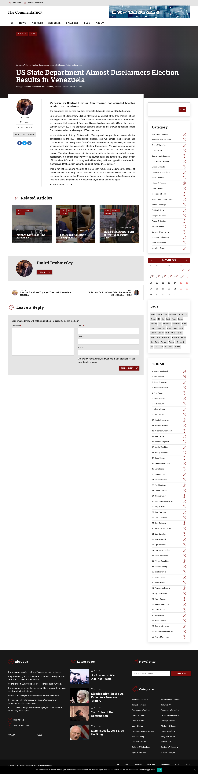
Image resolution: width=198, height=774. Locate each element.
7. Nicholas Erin (169, 404)
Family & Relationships (169, 172)
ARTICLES (37, 23)
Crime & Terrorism (169, 145)
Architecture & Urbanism (169, 140)
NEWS (22, 23)
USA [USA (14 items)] (156, 347)
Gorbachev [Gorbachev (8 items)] (166, 324)
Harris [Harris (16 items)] (184, 324)
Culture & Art (169, 150)
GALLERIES (72, 23)
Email (80, 337)
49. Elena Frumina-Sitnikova (169, 631)
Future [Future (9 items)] (180, 319)
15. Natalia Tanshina (169, 447)
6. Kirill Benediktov (169, 398)
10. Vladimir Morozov (169, 420)
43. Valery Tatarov (169, 599)
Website (81, 348)
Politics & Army (169, 210)
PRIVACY (11, 735)
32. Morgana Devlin (169, 539)
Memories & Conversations (169, 199)
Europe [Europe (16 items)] (153, 319)
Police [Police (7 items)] (153, 338)
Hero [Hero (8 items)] (152, 328)
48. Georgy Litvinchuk (169, 626)
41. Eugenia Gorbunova (169, 588)
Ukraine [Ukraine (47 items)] (182, 342)
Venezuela (31, 134)
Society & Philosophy (169, 237)
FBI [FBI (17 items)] (158, 319)
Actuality (22, 34)
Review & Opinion (169, 221)
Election (16, 134)
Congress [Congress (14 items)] (172, 314)
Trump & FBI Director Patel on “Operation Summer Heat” (119, 234)
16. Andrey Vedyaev (169, 452)
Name (81, 326)
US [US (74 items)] (152, 347)
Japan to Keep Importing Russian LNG (30, 236)
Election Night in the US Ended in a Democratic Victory (107, 697)
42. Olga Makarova (169, 593)
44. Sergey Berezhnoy (169, 604)
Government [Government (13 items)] (176, 324)
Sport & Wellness (169, 243)
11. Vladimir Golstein (169, 425)
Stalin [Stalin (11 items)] (157, 342)
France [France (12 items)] (174, 319)
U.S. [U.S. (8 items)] (177, 342)
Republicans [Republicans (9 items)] (166, 338)
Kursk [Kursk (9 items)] (181, 328)
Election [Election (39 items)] (180, 314)
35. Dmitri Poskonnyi (169, 555)
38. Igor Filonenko (169, 572)
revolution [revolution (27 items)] (175, 338)
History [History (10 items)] (158, 328)
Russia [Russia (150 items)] (183, 338)
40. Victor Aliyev (169, 583)
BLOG (87, 23)
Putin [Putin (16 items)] (158, 338)
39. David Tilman (169, 577)
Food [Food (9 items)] (168, 319)
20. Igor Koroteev (169, 474)
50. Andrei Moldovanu (169, 637)
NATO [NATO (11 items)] (173, 333)
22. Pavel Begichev (169, 485)
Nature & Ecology (169, 205)
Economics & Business (169, 156)
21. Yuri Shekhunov (169, 480)
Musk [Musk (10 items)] (167, 333)
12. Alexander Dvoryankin (169, 431)
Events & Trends (169, 167)
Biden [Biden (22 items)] (153, 314)
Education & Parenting (169, 161)
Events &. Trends (138, 716)
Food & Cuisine (169, 177)
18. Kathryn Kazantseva (169, 463)
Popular (21, 214)
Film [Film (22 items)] (163, 319)
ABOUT (100, 23)
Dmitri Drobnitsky (24, 108)
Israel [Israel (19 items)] (169, 328)
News (33, 34)
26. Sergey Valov (169, 507)
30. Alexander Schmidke (169, 528)
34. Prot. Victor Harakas (169, 550)
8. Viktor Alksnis (169, 409)
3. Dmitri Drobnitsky (169, 382)
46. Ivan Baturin (169, 615)
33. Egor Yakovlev (169, 545)
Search (182, 109)
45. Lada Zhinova (169, 610)
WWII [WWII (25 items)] (170, 347)
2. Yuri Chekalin (169, 376)
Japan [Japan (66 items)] (175, 328)
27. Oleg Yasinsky (169, 512)
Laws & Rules (169, 188)
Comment (16, 326)
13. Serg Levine (169, 436)
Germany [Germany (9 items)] (154, 324)
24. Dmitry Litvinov (169, 496)
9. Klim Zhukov (169, 415)
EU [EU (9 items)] (186, 314)
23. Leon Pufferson (169, 490)
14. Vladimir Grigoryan (169, 442)
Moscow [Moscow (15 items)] (160, 333)
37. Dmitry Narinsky (169, 566)
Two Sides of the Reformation (102, 714)
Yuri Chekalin (41, 230)
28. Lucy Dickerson (169, 518)
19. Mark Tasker (169, 469)
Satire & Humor (169, 226)
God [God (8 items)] (160, 324)
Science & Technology (169, 232)
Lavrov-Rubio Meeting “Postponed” (73, 236)
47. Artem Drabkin (169, 620)
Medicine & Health (169, 194)
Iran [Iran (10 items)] (164, 328)
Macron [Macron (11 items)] (153, 333)
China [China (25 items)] (165, 314)
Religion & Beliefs (169, 215)
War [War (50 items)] (165, 347)
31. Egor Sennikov (169, 534)
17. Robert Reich (169, 458)
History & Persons (169, 183)
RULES (39, 735)
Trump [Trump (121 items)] (171, 342)
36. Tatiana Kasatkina (169, 561)
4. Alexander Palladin (169, 387)
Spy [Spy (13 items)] (152, 342)
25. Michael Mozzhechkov (169, 501)
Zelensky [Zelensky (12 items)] (177, 347)
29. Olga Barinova (169, 523)
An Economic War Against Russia (103, 677)
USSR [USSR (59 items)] (161, 347)
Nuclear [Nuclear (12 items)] (179, 333)
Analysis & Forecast (169, 134)
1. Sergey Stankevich (169, 371)
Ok (160, 770)
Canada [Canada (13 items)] (159, 314)
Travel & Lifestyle (169, 248)
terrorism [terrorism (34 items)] (164, 342)
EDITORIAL (54, 23)
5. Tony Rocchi (169, 393)
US (23, 134)
